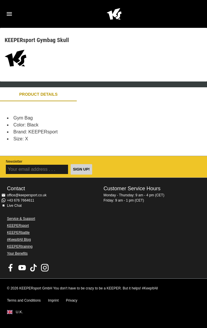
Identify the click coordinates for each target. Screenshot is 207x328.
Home (113, 14)
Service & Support (21, 219)
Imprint (53, 300)
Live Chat (14, 206)
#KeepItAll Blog (19, 240)
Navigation (9, 14)
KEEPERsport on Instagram (45, 267)
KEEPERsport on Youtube (22, 267)
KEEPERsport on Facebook (11, 267)
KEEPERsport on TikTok (33, 267)
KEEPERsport (18, 226)
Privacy (71, 300)
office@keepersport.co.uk (27, 195)
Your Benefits (17, 253)
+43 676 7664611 (20, 200)
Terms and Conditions (24, 300)
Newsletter (14, 162)
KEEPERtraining (20, 246)
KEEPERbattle (18, 233)
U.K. (19, 312)
